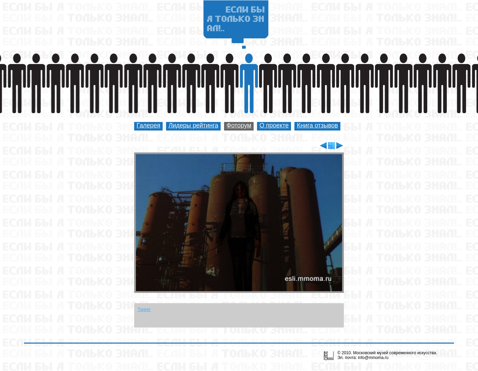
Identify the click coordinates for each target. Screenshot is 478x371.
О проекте (274, 125)
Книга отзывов (317, 125)
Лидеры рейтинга (193, 125)
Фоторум (238, 125)
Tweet (144, 309)
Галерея (148, 125)
